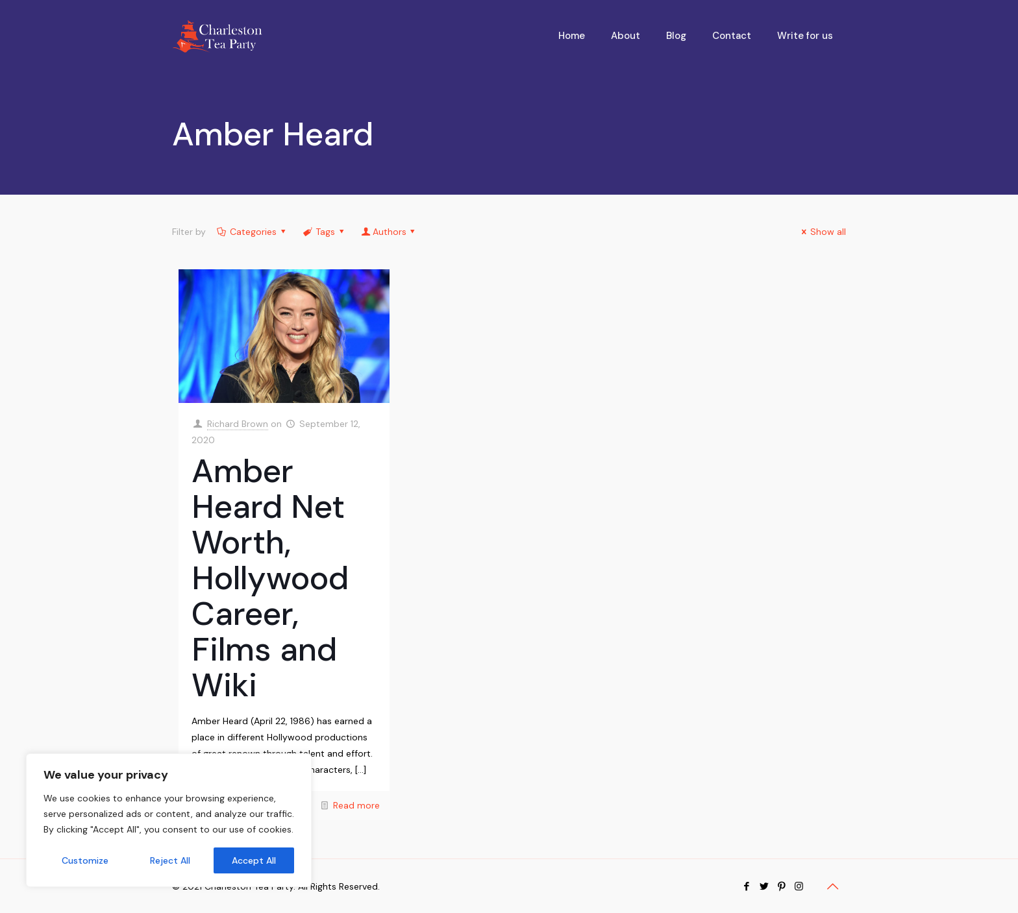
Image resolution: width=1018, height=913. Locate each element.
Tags (324, 231)
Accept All (254, 860)
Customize (85, 860)
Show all (822, 231)
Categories (253, 231)
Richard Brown (237, 424)
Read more (356, 805)
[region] (169, 820)
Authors (389, 231)
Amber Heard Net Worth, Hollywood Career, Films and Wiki (270, 578)
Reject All (170, 860)
